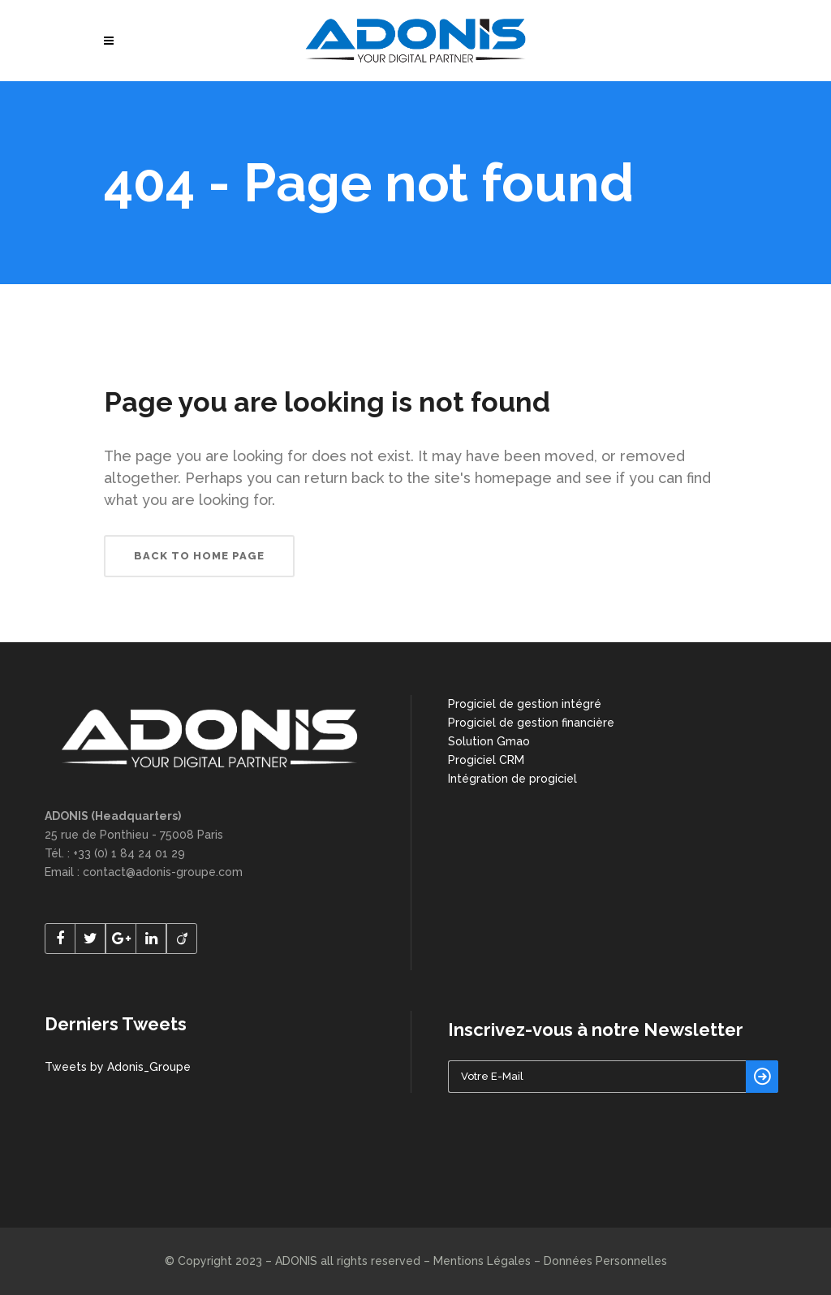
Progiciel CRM (486, 759)
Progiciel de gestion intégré (524, 703)
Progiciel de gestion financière (531, 722)
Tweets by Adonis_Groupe (118, 1066)
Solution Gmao (489, 741)
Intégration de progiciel (512, 778)
